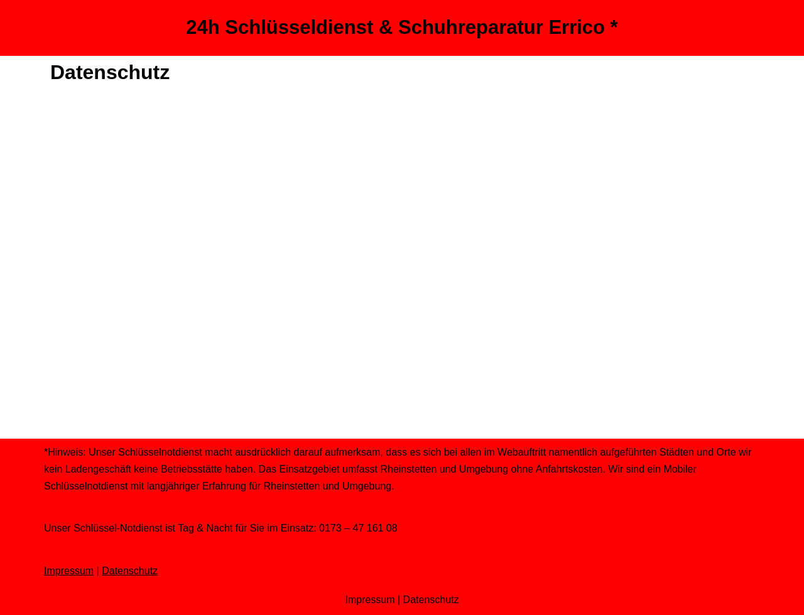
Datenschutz (130, 570)
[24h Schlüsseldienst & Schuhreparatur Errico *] (401, 28)
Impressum (69, 570)
